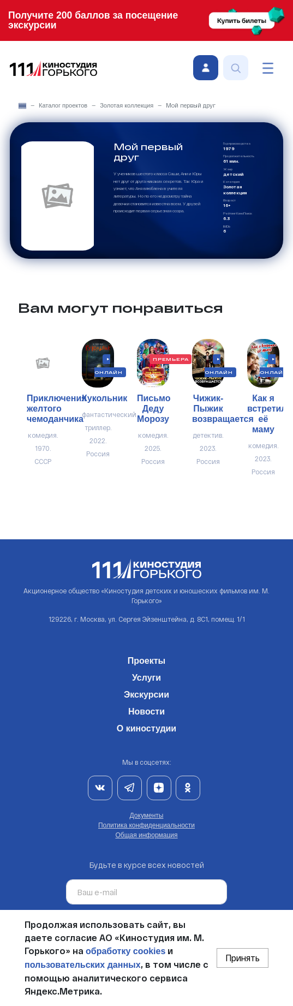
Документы (147, 815)
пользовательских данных (83, 964)
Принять (242, 958)
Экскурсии (146, 692)
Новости (146, 709)
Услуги (146, 675)
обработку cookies (125, 951)
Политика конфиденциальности (146, 825)
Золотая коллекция (126, 105)
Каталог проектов (63, 105)
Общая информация (146, 835)
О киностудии (146, 726)
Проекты (146, 659)
